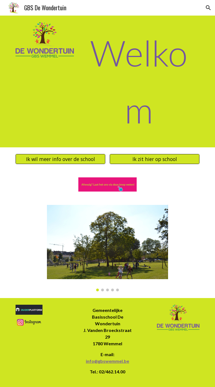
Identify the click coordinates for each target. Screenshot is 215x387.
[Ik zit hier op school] (154, 159)
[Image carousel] (107, 248)
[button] (208, 7)
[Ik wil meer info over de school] (60, 159)
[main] (138, 81)
